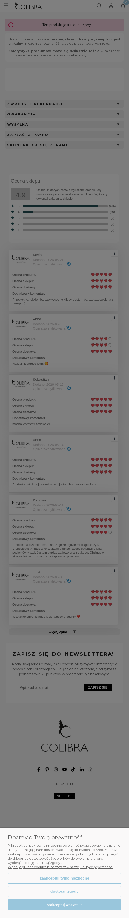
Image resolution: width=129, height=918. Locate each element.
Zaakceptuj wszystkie (64, 905)
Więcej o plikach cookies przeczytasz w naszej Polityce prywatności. (60, 867)
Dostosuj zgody (64, 891)
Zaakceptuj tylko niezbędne (64, 878)
